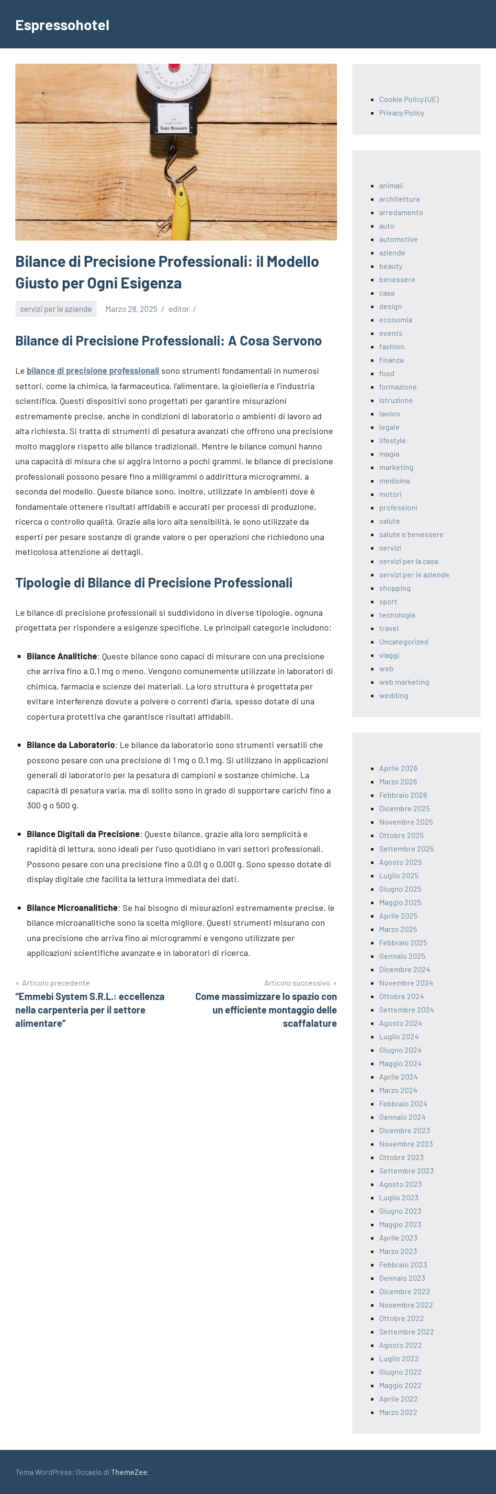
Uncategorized (403, 641)
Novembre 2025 (406, 821)
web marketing (404, 681)
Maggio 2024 (400, 1063)
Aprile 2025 (398, 915)
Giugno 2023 (400, 1210)
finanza (391, 359)
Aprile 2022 (398, 1398)
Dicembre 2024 (404, 969)
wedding (393, 695)
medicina (394, 480)
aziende (392, 252)
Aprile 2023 (398, 1237)
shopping (395, 587)
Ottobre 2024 (401, 995)
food (387, 373)
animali (391, 185)
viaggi (389, 654)
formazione (398, 386)
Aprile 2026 (398, 767)
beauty (390, 265)
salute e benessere (411, 534)
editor (179, 308)
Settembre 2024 (406, 1009)
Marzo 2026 (398, 781)
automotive (398, 238)
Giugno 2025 (400, 888)
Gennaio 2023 (402, 1277)
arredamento (401, 212)
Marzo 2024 (398, 1089)
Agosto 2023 (400, 1183)
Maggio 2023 (400, 1224)
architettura (399, 198)
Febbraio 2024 (403, 1103)
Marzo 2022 (398, 1411)
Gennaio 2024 (402, 1116)
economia (395, 319)
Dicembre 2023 (404, 1130)
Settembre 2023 (406, 1170)
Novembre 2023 (406, 1143)
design (390, 305)
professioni (398, 507)
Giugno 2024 (400, 1049)
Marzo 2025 (398, 928)
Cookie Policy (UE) (409, 98)
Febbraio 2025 (403, 942)
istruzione (396, 399)
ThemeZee (129, 1471)
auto (387, 225)
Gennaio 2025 (402, 955)
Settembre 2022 (406, 1331)
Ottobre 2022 (401, 1317)
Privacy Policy (401, 112)
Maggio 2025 (400, 902)
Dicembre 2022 (404, 1291)
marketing (396, 466)
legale (389, 426)
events (391, 332)
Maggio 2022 (400, 1385)
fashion (392, 346)
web (386, 668)
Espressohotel (64, 24)
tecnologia (397, 614)
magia (389, 453)
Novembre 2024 (406, 982)
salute (389, 520)
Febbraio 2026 (403, 794)
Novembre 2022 (406, 1304)
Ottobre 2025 (401, 834)
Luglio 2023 (398, 1197)
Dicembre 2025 (404, 808)
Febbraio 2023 (403, 1264)
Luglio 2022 (399, 1358)
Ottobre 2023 (401, 1156)
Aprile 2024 (398, 1076)
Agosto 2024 (400, 1022)
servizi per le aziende (56, 308)
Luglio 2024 (399, 1036)
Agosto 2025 (400, 861)
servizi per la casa (408, 560)
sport (388, 601)
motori (390, 493)
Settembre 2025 (406, 848)
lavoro (389, 413)
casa (387, 292)
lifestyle (392, 440)
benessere (397, 279)
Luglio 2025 (398, 875)
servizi (390, 547)
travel (389, 627)
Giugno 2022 (400, 1371)
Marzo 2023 (398, 1250)
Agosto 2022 (400, 1344)
